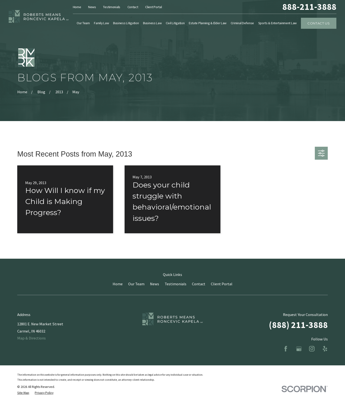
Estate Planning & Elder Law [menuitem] (207, 23)
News (92, 7)
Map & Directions (31, 338)
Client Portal (153, 7)
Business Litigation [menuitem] (126, 23)
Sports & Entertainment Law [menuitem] (277, 23)
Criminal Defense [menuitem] (242, 23)
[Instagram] (312, 348)
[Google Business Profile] (299, 348)
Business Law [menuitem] (152, 23)
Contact (132, 7)
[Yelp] (325, 348)
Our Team (136, 283)
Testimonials (111, 7)
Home (77, 7)
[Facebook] (285, 348)
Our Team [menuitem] (83, 23)
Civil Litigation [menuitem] (175, 23)
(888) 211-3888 (298, 324)
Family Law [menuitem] (101, 23)
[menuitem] (23, 393)
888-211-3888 (309, 6)
